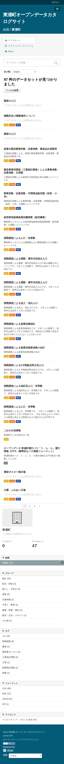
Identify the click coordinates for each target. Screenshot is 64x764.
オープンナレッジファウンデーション (21, 739)
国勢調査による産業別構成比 (19, 324)
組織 (6, 29)
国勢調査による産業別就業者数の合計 (24, 347)
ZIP (5, 463)
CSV (6, 125)
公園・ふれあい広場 (15, 490)
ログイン (55, 2)
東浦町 (16, 29)
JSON (12, 125)
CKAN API (8, 736)
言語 (5, 755)
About (9, 51)
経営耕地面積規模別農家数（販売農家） (25, 217)
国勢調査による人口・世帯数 (19, 238)
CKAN (8, 750)
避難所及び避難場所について (19, 116)
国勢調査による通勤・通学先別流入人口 (25, 282)
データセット (13, 40)
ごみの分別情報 (12, 430)
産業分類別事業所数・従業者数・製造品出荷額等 (30, 149)
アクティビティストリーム (19, 46)
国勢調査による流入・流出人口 (21, 303)
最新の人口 (10, 101)
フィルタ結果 (12, 90)
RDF (18, 125)
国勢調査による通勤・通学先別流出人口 (25, 258)
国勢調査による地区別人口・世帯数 (23, 386)
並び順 (7, 72)
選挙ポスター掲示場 (15, 472)
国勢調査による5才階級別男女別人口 (24, 365)
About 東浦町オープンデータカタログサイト (24, 732)
